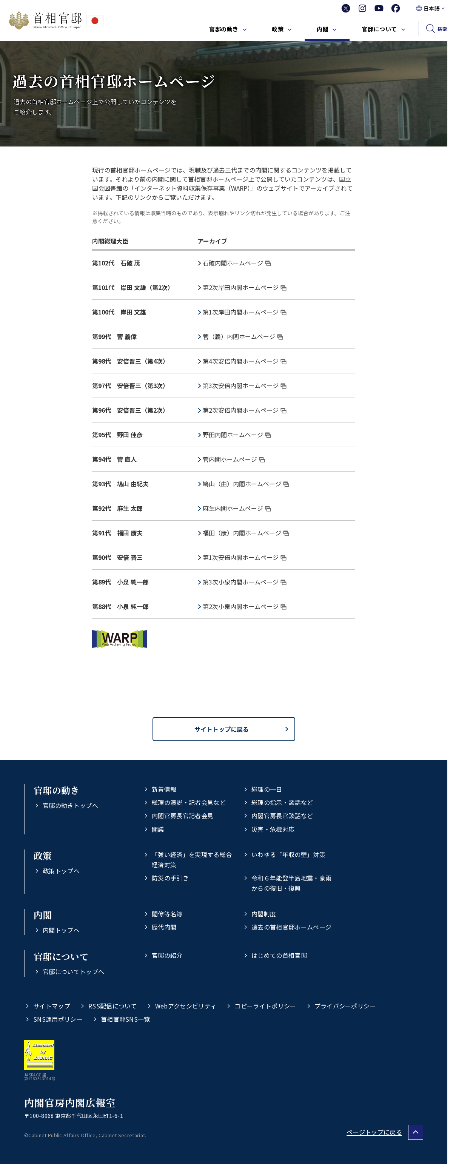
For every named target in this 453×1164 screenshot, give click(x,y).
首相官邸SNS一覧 (125, 1019)
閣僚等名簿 (167, 913)
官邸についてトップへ (73, 971)
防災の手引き (170, 877)
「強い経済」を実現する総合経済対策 (192, 859)
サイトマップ (51, 1005)
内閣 (322, 29)
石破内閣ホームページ (237, 262)
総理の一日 (266, 789)
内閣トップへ (61, 929)
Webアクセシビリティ (186, 1005)
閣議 (158, 829)
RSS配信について (112, 1005)
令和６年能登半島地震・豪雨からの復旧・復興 (291, 883)
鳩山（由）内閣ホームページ (246, 483)
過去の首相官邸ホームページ (291, 926)
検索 (442, 28)
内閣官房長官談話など (282, 815)
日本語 (431, 8)
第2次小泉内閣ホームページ (245, 606)
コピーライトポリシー (265, 1005)
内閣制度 (263, 913)
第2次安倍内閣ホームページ (245, 410)
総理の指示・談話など (282, 802)
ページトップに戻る (374, 1131)
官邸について (379, 29)
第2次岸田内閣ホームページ (245, 287)
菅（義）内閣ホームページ (243, 336)
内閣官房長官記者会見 (182, 815)
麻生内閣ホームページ (237, 508)
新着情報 (164, 789)
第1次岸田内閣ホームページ (245, 311)
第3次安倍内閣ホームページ (245, 385)
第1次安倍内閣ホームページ (245, 557)
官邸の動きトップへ (70, 805)
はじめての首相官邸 (279, 955)
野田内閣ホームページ (237, 434)
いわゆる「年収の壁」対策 (288, 854)
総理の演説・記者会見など (189, 802)
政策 (278, 29)
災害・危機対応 (272, 829)
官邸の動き (224, 29)
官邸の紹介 (167, 955)
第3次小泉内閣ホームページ (245, 581)
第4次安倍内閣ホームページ (245, 360)
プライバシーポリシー (345, 1005)
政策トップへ (61, 870)
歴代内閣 (164, 926)
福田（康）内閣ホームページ (246, 532)
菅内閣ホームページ (234, 459)
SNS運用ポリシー (58, 1019)
